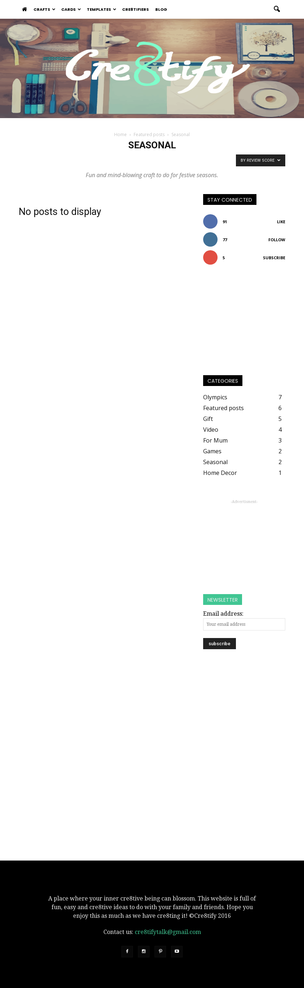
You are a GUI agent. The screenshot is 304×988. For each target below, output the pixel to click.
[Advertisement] (244, 542)
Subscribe (274, 257)
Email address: (223, 613)
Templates (101, 9)
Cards (71, 9)
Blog (161, 9)
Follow (276, 239)
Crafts (44, 9)
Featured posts (223, 408)
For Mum (215, 440)
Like (281, 221)
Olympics (215, 397)
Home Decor (220, 473)
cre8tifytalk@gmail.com (168, 932)
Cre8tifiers (135, 9)
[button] (276, 9)
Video (210, 430)
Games (212, 451)
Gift (208, 419)
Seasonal (215, 462)
